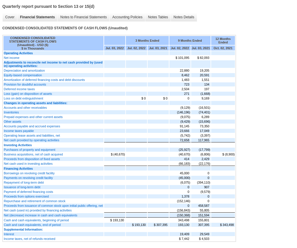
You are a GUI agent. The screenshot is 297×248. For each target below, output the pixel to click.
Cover (10, 17)
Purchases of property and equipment (29, 149)
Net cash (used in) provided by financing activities (38, 210)
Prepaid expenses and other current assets (33, 117)
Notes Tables (158, 17)
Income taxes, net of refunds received (29, 238)
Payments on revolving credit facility (28, 178)
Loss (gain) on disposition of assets (28, 93)
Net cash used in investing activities (28, 163)
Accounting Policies (127, 17)
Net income (11, 57)
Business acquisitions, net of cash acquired (33, 154)
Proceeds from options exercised (26, 196)
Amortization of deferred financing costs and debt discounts (44, 80)
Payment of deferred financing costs (28, 191)
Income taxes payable (19, 131)
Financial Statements (37, 17)
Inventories (11, 112)
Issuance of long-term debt (22, 187)
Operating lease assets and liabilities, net (32, 135)
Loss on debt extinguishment (23, 98)
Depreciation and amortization (24, 70)
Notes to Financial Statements (83, 17)
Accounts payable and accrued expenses (32, 126)
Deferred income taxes (19, 89)
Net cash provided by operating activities (31, 140)
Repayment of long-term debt (24, 182)
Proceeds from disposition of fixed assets (32, 159)
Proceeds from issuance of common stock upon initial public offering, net (53, 205)
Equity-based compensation (23, 75)
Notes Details (183, 17)
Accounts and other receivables (25, 107)
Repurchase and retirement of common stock (35, 201)
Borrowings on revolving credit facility (29, 173)
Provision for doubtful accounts (25, 84)
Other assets (12, 121)
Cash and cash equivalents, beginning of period (36, 220)
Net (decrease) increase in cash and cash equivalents (40, 215)
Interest (9, 234)
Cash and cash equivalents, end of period (32, 225)
